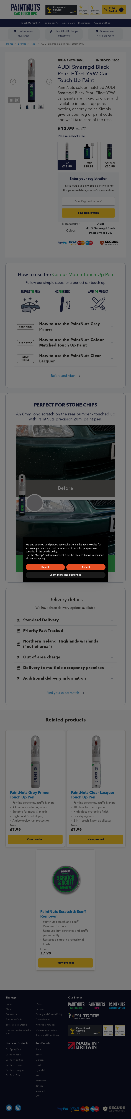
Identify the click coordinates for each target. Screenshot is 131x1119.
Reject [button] (45, 567)
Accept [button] (86, 567)
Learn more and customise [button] (65, 574)
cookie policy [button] (50, 551)
